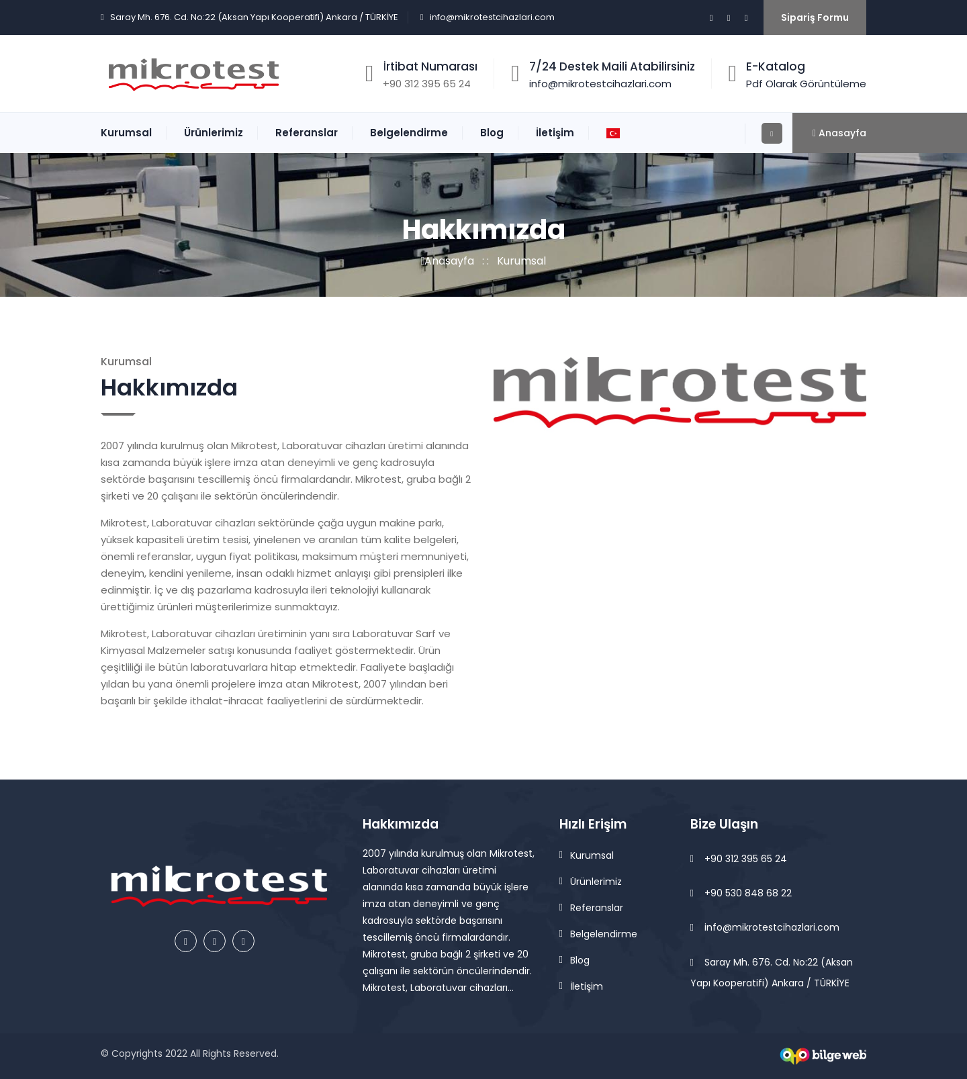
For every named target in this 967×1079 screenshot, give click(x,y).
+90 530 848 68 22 (741, 893)
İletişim (555, 133)
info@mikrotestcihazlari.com (492, 17)
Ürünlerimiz (213, 133)
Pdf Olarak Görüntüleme (806, 84)
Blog (492, 133)
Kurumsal (126, 133)
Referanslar (306, 133)
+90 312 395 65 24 (738, 858)
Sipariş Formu (815, 17)
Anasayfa (448, 261)
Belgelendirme (409, 133)
